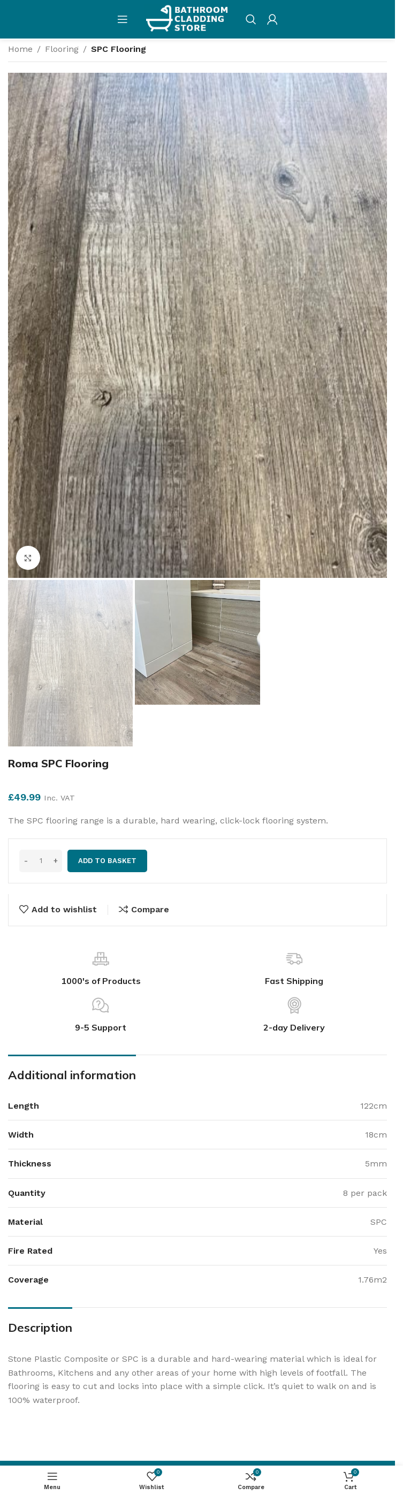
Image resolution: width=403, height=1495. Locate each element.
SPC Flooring (118, 49)
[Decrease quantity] (26, 861)
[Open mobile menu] (122, 19)
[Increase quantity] (55, 861)
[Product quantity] (41, 861)
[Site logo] (187, 18)
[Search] (251, 19)
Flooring (62, 49)
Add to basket (107, 861)
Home (20, 49)
